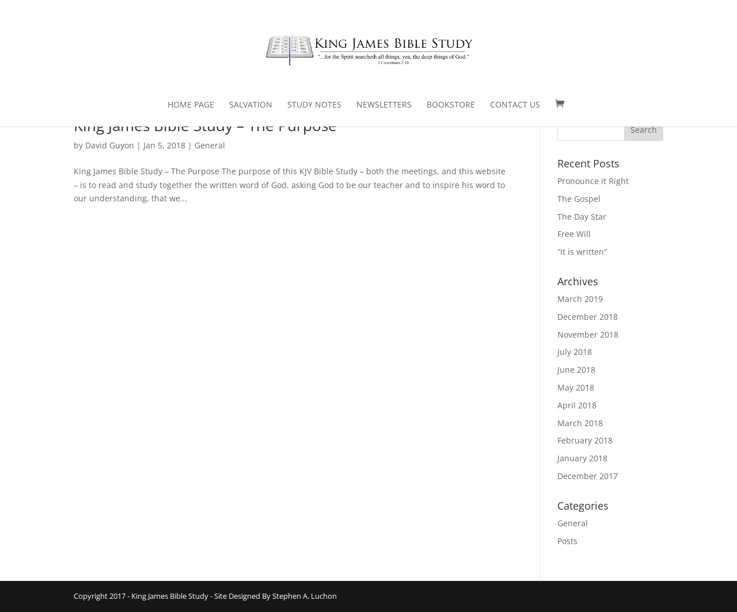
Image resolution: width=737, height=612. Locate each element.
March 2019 (580, 298)
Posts (567, 541)
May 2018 (575, 387)
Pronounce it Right (593, 180)
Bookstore (451, 105)
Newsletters (384, 105)
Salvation (250, 105)
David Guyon (109, 145)
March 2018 (580, 423)
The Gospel (579, 198)
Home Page (191, 105)
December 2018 (587, 316)
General (210, 145)
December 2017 (587, 476)
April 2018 (577, 405)
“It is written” (582, 251)
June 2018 (576, 369)
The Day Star (581, 216)
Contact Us (515, 105)
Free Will (574, 233)
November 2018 (587, 334)
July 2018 (574, 351)
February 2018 (585, 440)
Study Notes (314, 105)
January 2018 (582, 458)
